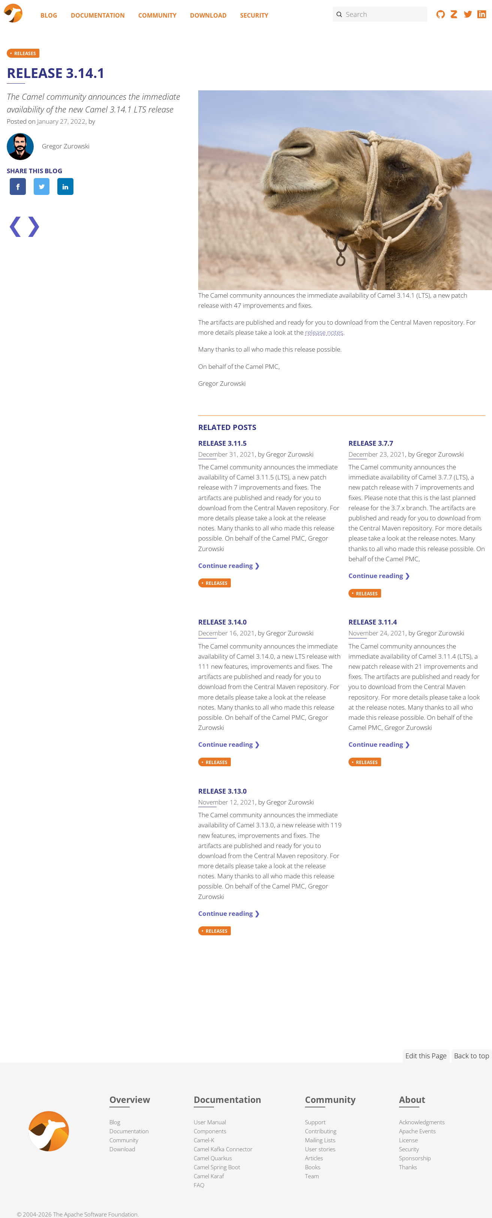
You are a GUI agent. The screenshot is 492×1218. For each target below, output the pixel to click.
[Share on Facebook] (17, 186)
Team (312, 1176)
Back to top (471, 1055)
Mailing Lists (320, 1140)
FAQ (199, 1185)
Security (254, 15)
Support (315, 1122)
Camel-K (204, 1140)
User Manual (210, 1122)
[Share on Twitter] (41, 186)
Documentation (98, 15)
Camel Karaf (209, 1176)
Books (312, 1167)
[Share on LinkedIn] (65, 186)
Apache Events (417, 1131)
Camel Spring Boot (217, 1167)
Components (210, 1131)
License (408, 1140)
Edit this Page (426, 1055)
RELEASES (25, 53)
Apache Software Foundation (101, 1214)
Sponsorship (415, 1158)
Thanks (408, 1167)
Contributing (320, 1131)
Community (157, 15)
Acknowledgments (422, 1122)
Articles (314, 1158)
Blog (48, 15)
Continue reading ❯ (229, 565)
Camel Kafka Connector (223, 1149)
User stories (320, 1149)
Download (208, 15)
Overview (129, 1100)
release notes (324, 332)
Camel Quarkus (213, 1158)
